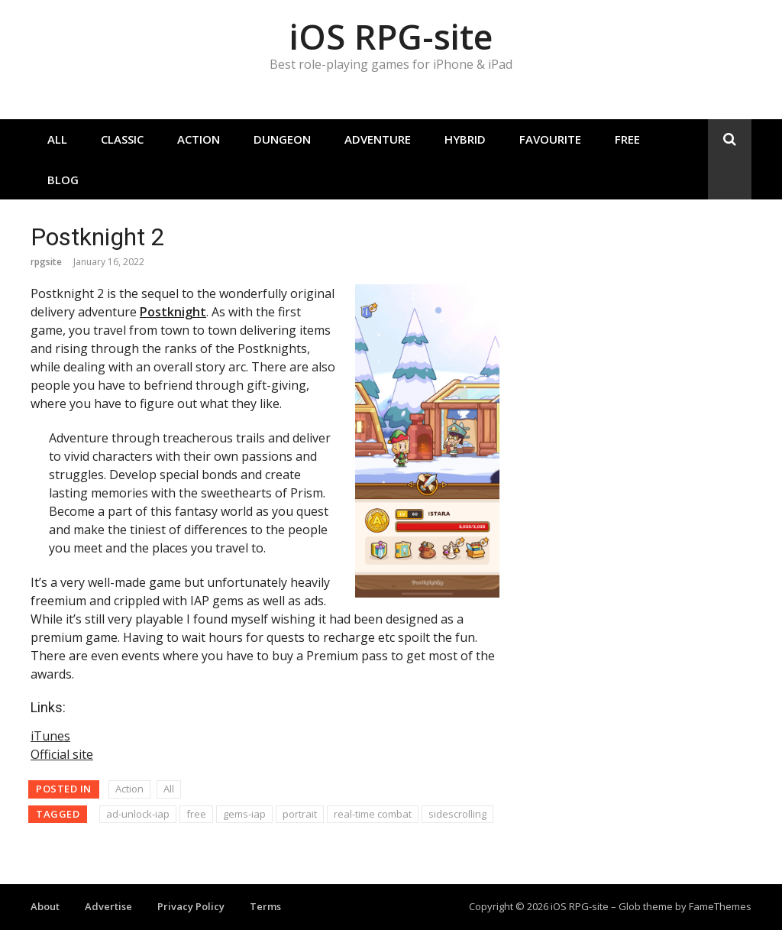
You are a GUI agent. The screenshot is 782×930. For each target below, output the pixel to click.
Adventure (377, 139)
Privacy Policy (191, 906)
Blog (63, 179)
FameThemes (720, 906)
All (57, 139)
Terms (265, 906)
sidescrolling (457, 814)
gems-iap (244, 814)
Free (627, 139)
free (196, 814)
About (45, 906)
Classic (122, 139)
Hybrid (465, 139)
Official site (62, 754)
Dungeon (282, 139)
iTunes (50, 735)
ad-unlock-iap (138, 814)
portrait (300, 814)
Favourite (550, 139)
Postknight (173, 311)
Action (198, 139)
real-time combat (373, 814)
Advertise (108, 906)
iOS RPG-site (391, 36)
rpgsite (46, 261)
